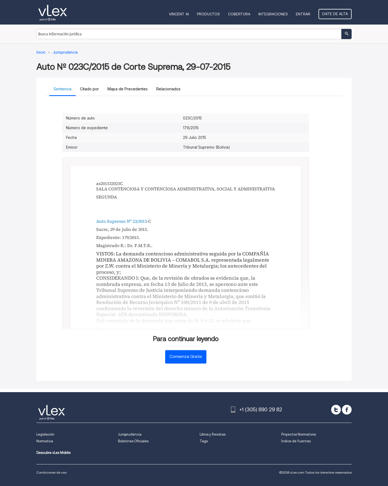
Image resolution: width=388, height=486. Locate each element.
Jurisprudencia (129, 434)
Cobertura (239, 14)
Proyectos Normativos (298, 434)
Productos (208, 14)
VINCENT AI (179, 14)
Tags (204, 441)
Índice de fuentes (296, 441)
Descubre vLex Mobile (53, 453)
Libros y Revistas (213, 434)
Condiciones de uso (51, 472)
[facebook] (347, 410)
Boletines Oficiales (133, 441)
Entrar (303, 14)
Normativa (44, 441)
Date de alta (335, 14)
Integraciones (273, 14)
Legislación (45, 434)
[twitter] (336, 410)
